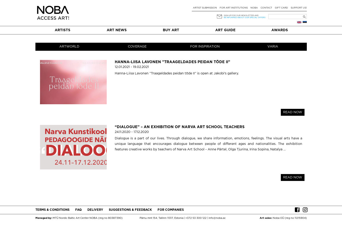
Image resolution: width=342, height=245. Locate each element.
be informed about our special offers (244, 17)
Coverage (137, 46)
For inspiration (205, 46)
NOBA (254, 8)
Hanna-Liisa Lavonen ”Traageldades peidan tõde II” (172, 62)
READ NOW (292, 112)
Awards (279, 30)
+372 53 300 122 (196, 218)
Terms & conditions (52, 210)
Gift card (281, 8)
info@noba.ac (217, 218)
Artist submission (205, 8)
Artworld (69, 46)
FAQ (78, 210)
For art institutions (234, 8)
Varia (272, 46)
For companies (171, 210)
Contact (266, 8)
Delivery (95, 210)
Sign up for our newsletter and (241, 15)
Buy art (171, 30)
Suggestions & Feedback (130, 210)
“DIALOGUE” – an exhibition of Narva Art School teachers (179, 127)
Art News (117, 30)
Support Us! (299, 8)
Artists (62, 30)
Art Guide (225, 30)
